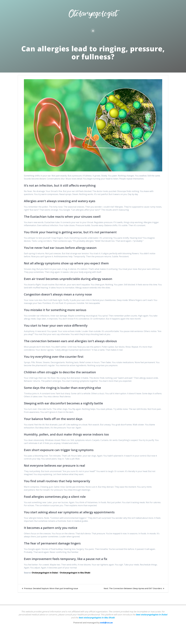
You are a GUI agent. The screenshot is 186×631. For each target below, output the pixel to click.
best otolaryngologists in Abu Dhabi (97, 617)
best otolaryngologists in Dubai (151, 614)
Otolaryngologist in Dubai (45, 572)
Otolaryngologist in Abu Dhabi (75, 572)
